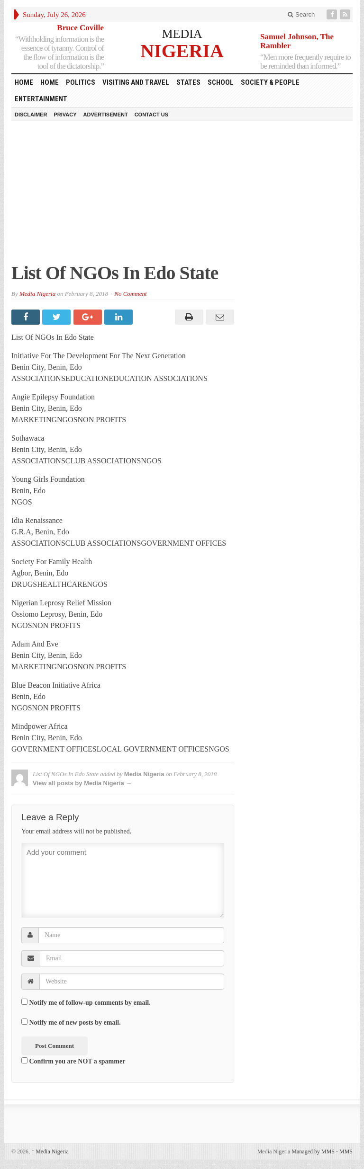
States (188, 82)
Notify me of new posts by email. (75, 1022)
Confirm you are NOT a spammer (73, 1061)
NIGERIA (182, 50)
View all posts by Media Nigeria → (82, 783)
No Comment (130, 293)
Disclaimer (31, 114)
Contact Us (151, 114)
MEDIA (182, 34)
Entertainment (41, 99)
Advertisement (105, 114)
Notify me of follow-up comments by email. (90, 1002)
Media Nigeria (37, 293)
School (221, 82)
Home (49, 82)
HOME (24, 82)
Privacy (65, 114)
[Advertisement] (182, 196)
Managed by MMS (313, 1151)
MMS (346, 1151)
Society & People (270, 82)
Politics (80, 82)
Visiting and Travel (135, 82)
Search (301, 14)
